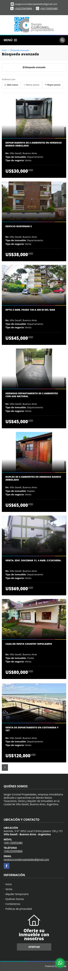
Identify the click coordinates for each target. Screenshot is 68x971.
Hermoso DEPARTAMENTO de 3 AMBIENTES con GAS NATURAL (31, 395)
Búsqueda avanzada (19, 50)
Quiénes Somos (14, 899)
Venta (8, 889)
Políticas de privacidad (18, 909)
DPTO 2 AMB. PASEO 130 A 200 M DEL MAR (30, 309)
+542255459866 (23, 8)
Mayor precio (52, 84)
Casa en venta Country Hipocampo (28, 644)
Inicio (4, 50)
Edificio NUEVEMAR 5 (18, 226)
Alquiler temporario (17, 894)
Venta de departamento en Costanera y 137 (32, 729)
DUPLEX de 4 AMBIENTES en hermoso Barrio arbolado (33, 478)
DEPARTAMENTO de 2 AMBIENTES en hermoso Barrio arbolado (33, 144)
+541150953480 (49, 8)
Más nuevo (11, 84)
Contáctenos (12, 904)
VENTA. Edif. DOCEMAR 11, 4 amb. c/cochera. (33, 560)
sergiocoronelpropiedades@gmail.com (26, 859)
